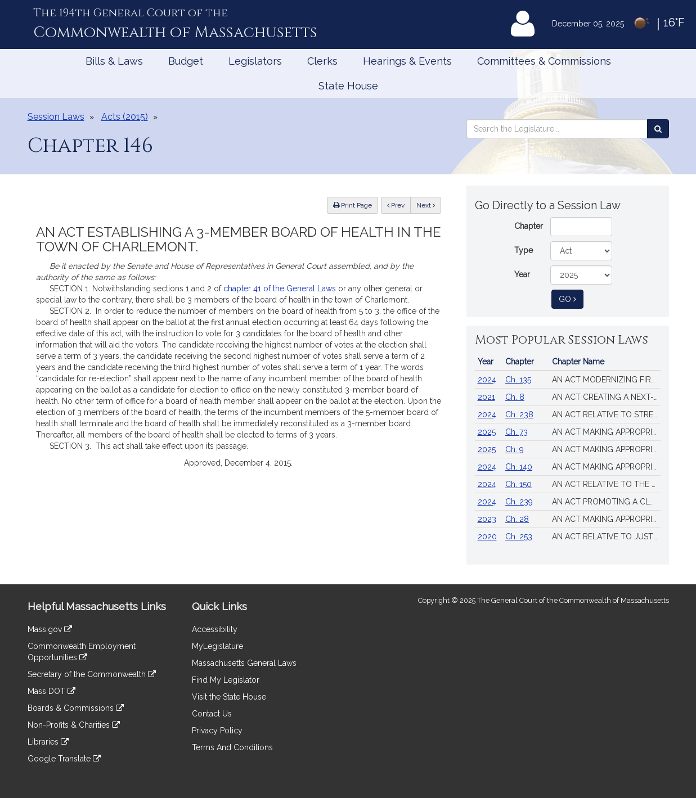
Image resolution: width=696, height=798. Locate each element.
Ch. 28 (517, 519)
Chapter (528, 226)
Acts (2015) (124, 116)
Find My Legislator (225, 679)
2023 (487, 519)
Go (571, 298)
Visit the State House (229, 696)
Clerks (322, 61)
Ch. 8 (514, 397)
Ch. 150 (518, 484)
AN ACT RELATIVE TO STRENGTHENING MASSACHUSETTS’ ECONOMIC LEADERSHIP (606, 414)
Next (425, 205)
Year (522, 274)
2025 (487, 431)
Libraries (48, 741)
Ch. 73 (516, 431)
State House (348, 86)
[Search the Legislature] (658, 128)
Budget (185, 61)
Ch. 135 (518, 379)
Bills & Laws (114, 61)
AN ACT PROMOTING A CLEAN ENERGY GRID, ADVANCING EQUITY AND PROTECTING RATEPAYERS (606, 501)
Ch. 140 (518, 466)
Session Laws (56, 116)
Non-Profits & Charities (74, 724)
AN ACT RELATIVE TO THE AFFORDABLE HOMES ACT (606, 484)
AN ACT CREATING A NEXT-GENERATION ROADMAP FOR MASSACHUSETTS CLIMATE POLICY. (606, 397)
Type (523, 250)
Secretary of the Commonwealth (92, 674)
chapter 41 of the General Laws (279, 288)
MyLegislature (217, 646)
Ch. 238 (519, 414)
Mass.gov (50, 629)
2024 (487, 379)
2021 (486, 397)
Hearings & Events (407, 61)
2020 (487, 536)
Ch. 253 (518, 536)
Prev (399, 204)
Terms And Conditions (232, 747)
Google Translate (64, 758)
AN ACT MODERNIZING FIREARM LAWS (606, 379)
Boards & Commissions (76, 708)
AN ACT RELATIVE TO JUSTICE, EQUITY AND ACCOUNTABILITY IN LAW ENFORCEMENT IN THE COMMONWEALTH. (606, 536)
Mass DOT (51, 691)
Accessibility (214, 629)
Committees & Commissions (544, 61)
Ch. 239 (519, 501)
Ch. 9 (514, 449)
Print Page (352, 205)
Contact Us (212, 713)
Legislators (255, 61)
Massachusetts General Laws (244, 663)
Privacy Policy (217, 730)
